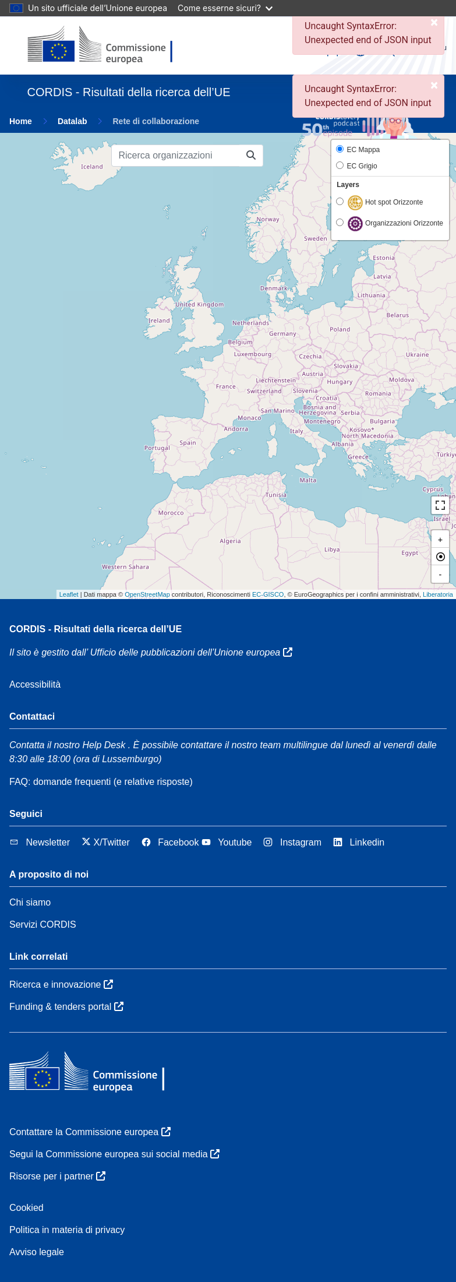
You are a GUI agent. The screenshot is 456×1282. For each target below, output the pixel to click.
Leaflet (69, 594)
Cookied (26, 1208)
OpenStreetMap (147, 594)
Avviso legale (36, 1252)
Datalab (72, 121)
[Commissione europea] (106, 45)
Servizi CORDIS (42, 924)
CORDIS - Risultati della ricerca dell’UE (95, 629)
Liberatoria (438, 594)
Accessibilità (35, 684)
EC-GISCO (268, 594)
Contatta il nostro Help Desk (67, 745)
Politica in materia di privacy (67, 1230)
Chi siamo (30, 902)
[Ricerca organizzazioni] (175, 156)
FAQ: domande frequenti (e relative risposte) (101, 782)
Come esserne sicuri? (225, 8)
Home (20, 121)
